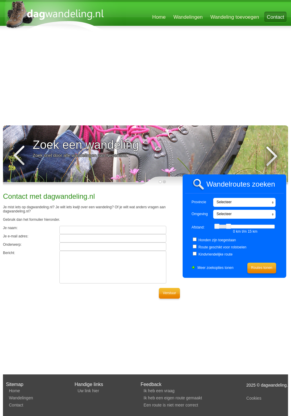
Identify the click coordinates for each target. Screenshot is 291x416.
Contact (275, 17)
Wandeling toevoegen (235, 17)
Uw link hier (88, 390)
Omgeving (200, 214)
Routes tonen (261, 268)
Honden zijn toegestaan (217, 240)
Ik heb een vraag (159, 390)
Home (159, 17)
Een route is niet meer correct (171, 405)
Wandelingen (188, 17)
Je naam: (10, 228)
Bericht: (9, 253)
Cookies (254, 398)
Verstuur (169, 293)
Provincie (199, 202)
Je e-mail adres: (15, 236)
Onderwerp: (12, 244)
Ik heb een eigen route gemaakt (173, 397)
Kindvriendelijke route (215, 254)
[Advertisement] (105, 79)
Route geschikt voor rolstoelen (222, 247)
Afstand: (198, 227)
